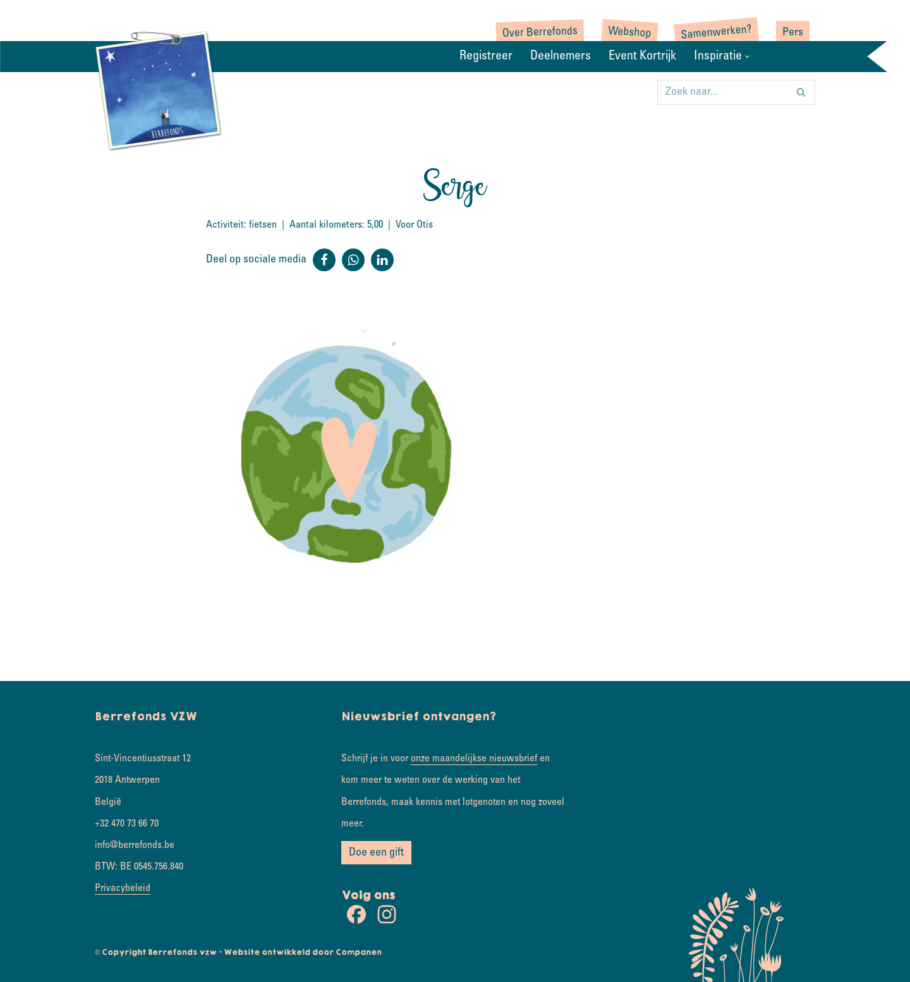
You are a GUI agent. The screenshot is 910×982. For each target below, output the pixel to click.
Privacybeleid (122, 888)
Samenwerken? (716, 33)
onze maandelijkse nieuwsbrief (474, 759)
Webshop (630, 33)
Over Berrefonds (540, 33)
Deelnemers (560, 57)
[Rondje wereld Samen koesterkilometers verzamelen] (158, 90)
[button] (747, 56)
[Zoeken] (722, 92)
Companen (359, 952)
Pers (792, 33)
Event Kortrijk (642, 57)
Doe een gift (376, 853)
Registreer (486, 57)
